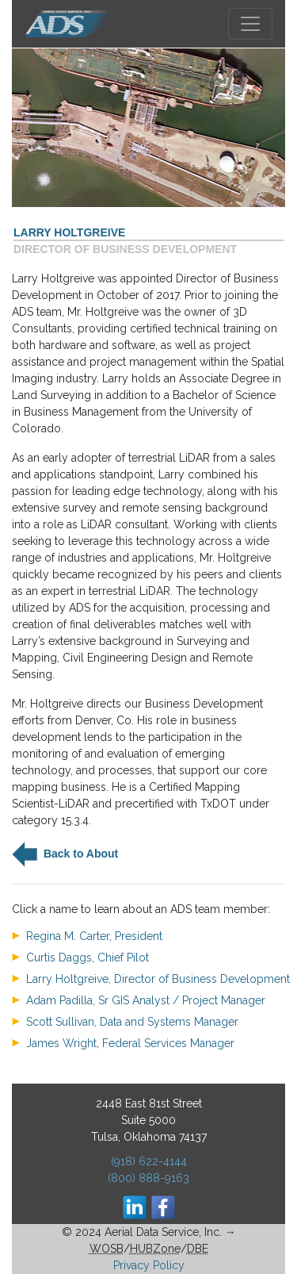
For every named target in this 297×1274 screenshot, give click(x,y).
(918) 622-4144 (149, 1161)
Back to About (79, 852)
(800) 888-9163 (148, 1178)
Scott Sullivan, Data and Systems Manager (132, 1021)
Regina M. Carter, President (94, 936)
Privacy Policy (149, 1265)
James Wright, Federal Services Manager (130, 1043)
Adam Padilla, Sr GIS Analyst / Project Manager (145, 1000)
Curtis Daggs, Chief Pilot (87, 957)
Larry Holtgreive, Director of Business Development (158, 979)
